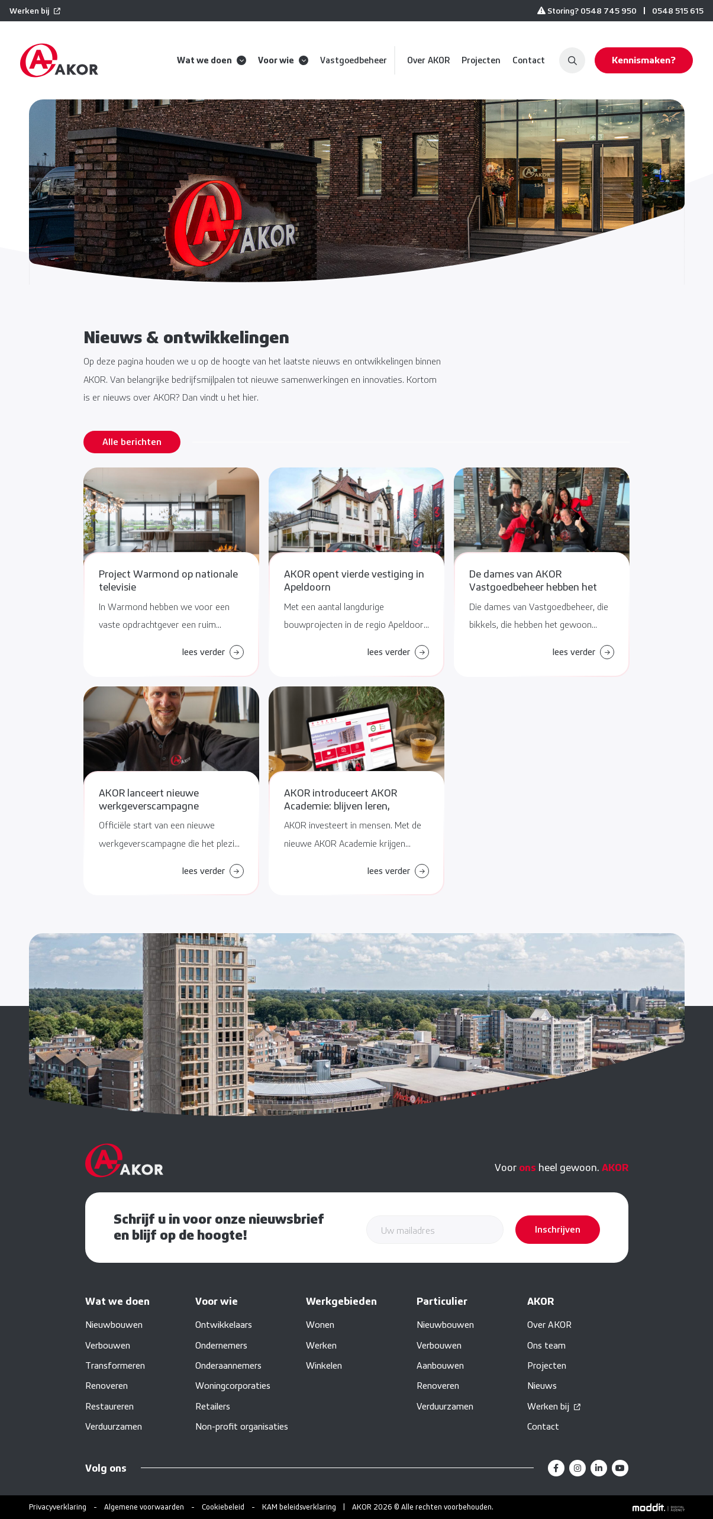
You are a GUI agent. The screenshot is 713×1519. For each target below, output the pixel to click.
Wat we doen (211, 60)
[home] (59, 60)
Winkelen (324, 1365)
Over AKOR (428, 60)
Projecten (481, 60)
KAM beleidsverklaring (299, 1506)
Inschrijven (557, 1229)
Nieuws (542, 1385)
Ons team (546, 1345)
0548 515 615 (678, 10)
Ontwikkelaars (223, 1324)
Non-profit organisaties (241, 1426)
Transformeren (115, 1365)
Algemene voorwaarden (144, 1506)
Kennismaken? (644, 60)
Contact (528, 60)
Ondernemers (221, 1345)
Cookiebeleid (223, 1506)
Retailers (212, 1406)
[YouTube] (620, 1468)
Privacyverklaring (57, 1506)
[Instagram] (577, 1468)
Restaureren (109, 1406)
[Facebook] (556, 1468)
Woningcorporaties (232, 1385)
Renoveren (106, 1385)
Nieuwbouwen (114, 1324)
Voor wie (283, 60)
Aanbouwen (440, 1365)
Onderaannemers (228, 1365)
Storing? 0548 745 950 (587, 10)
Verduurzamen (113, 1426)
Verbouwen (107, 1345)
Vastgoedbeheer (353, 60)
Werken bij (29, 10)
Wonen (320, 1324)
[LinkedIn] (599, 1468)
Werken (321, 1345)
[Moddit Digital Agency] (659, 1507)
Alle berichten (132, 441)
